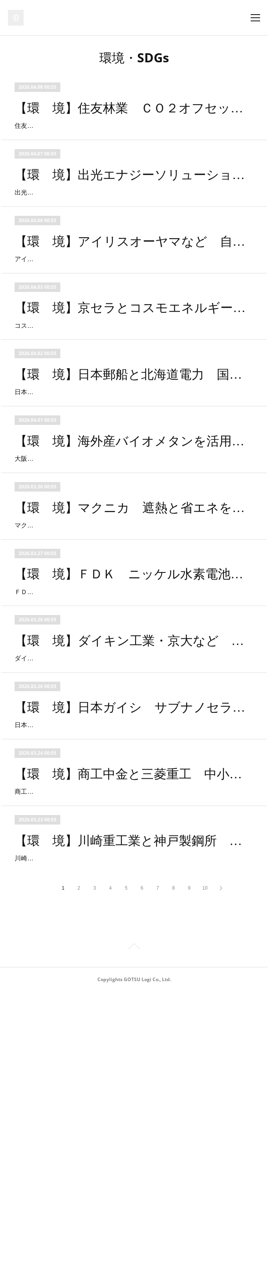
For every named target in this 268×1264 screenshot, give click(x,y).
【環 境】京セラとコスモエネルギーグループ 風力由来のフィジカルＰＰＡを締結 (134, 376)
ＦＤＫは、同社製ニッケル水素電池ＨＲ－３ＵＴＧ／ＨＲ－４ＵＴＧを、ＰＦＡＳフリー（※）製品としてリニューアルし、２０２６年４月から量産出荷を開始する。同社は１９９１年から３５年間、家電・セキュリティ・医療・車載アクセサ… (131, 762)
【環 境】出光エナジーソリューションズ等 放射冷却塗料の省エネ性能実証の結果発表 (134, 197)
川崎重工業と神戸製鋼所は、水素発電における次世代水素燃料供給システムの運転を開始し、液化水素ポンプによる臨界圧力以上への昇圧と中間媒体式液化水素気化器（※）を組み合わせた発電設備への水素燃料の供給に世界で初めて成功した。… (131, 1119)
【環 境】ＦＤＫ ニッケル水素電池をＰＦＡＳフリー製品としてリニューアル (134, 733)
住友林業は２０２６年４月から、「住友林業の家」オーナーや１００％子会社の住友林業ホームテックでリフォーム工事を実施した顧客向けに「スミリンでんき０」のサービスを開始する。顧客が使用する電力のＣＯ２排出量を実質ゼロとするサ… (131, 137)
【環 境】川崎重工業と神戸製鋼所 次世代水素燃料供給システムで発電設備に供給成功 (134, 1090)
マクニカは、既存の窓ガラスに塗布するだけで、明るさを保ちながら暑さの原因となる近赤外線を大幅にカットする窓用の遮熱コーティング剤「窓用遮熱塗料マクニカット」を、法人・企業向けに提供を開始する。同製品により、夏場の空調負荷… (131, 673)
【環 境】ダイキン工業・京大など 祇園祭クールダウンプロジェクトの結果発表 (134, 822)
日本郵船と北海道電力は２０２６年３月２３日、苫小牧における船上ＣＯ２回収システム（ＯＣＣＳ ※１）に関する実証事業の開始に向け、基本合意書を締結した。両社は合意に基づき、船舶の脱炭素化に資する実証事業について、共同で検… (131, 494)
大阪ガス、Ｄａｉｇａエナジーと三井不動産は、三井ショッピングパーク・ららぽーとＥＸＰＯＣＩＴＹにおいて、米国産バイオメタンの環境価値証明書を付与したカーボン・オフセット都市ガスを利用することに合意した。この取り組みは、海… (131, 583)
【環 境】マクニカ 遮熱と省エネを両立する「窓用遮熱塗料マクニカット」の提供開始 (134, 644)
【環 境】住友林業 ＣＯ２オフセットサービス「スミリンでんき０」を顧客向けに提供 (134, 108)
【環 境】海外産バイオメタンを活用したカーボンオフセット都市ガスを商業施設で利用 (134, 555)
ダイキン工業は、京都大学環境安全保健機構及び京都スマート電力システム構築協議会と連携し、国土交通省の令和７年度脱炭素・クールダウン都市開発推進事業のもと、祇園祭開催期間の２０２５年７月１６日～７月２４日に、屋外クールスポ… (131, 851)
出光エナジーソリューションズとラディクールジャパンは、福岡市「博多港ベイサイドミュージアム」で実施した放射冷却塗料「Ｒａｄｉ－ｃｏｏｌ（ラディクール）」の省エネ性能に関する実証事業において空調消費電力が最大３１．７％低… (131, 226)
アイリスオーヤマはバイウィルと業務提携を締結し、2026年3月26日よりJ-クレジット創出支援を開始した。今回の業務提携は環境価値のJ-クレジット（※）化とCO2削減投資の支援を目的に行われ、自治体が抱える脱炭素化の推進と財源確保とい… (134, 316)
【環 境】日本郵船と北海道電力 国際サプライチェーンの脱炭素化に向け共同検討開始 (134, 465)
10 (204, 1160)
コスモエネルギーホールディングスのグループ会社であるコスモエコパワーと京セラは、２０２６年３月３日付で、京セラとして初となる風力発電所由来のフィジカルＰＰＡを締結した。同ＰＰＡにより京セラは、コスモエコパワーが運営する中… (131, 405)
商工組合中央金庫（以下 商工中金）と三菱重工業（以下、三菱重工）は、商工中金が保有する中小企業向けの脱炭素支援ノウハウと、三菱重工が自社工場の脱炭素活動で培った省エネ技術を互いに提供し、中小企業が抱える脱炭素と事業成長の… (131, 1030)
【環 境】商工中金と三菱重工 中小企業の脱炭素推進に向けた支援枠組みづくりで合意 (134, 1001)
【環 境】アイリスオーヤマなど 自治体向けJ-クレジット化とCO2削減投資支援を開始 (134, 287)
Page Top (134, 1220)
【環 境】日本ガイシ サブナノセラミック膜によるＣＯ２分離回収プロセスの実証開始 (134, 912)
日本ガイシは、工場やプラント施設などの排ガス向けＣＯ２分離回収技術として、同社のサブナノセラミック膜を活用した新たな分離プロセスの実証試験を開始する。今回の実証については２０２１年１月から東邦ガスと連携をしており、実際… (131, 941)
